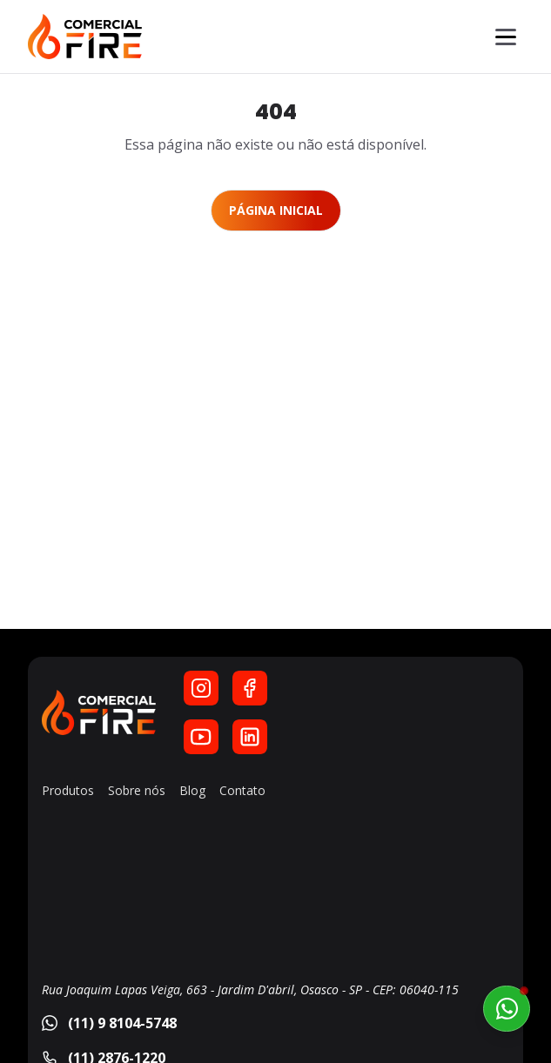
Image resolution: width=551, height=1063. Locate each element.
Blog (192, 790)
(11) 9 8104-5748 (109, 1023)
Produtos (68, 790)
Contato (242, 790)
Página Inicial (276, 210)
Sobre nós (136, 790)
